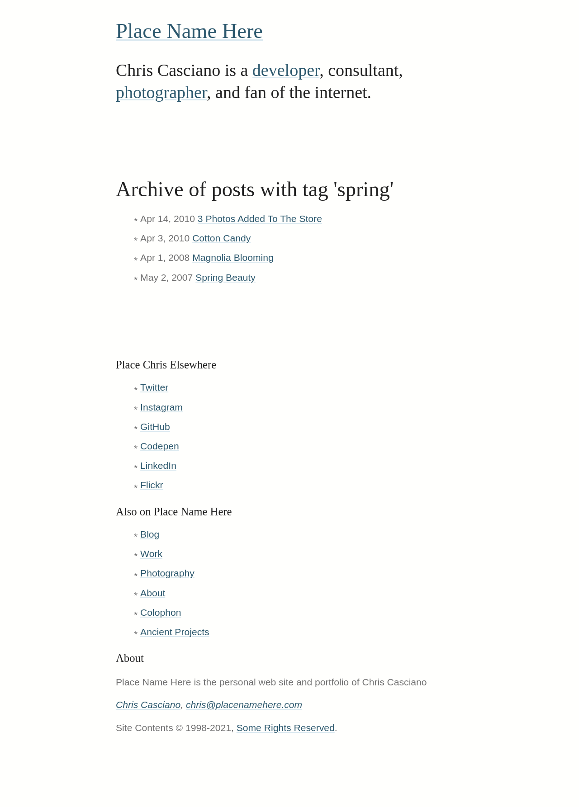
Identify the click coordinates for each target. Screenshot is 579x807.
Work (151, 553)
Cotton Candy (221, 238)
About (152, 593)
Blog (149, 534)
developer (285, 70)
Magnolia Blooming (233, 257)
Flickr (151, 485)
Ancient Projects (174, 632)
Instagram (161, 407)
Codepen (159, 446)
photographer (161, 92)
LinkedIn (158, 465)
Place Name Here (189, 30)
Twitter (154, 387)
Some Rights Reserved (286, 727)
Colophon (160, 612)
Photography (167, 573)
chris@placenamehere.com (244, 704)
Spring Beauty (225, 277)
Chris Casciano (148, 704)
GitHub (155, 426)
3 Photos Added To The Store (260, 218)
